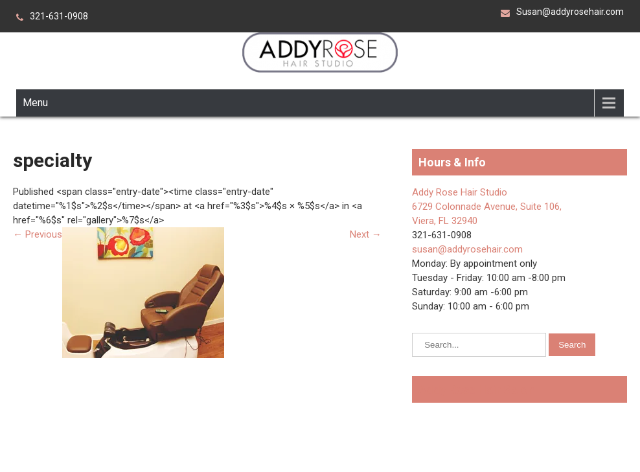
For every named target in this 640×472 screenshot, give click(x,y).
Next (366, 234)
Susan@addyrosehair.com (570, 11)
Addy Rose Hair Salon (476, 389)
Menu (35, 102)
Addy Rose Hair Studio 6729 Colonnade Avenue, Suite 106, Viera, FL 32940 (487, 206)
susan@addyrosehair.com (467, 249)
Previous (37, 234)
